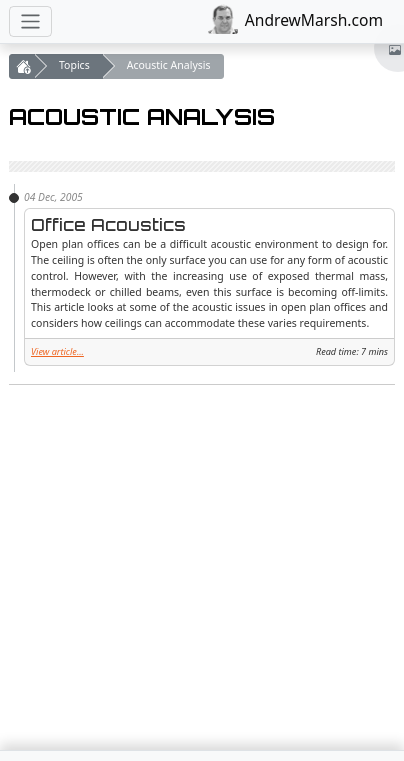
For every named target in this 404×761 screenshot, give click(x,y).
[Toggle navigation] (30, 21)
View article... (57, 351)
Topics (74, 65)
